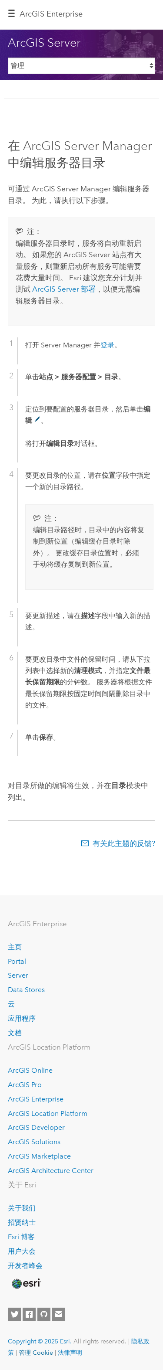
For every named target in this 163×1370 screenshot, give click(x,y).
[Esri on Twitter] (14, 1314)
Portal (17, 961)
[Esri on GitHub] (43, 1314)
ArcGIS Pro (25, 1085)
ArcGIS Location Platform (47, 1113)
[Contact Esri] (58, 1314)
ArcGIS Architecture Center (50, 1170)
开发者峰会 (25, 1265)
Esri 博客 (21, 1237)
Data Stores (26, 990)
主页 (15, 947)
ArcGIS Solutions (34, 1142)
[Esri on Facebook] (29, 1314)
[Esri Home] (25, 1283)
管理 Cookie (36, 1352)
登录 (107, 345)
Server (18, 975)
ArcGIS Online (30, 1070)
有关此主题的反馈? (124, 843)
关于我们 (22, 1208)
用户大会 (22, 1251)
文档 (15, 1033)
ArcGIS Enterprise (51, 14)
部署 (64, 289)
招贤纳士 (22, 1222)
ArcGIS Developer (36, 1127)
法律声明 (70, 1352)
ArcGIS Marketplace (39, 1156)
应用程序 (22, 1018)
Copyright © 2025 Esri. (40, 1341)
